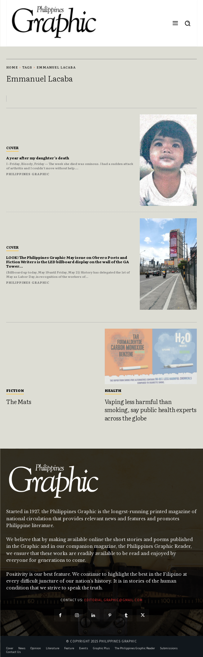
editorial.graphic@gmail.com (113, 600)
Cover (12, 147)
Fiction (15, 390)
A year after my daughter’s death (37, 158)
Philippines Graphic (28, 173)
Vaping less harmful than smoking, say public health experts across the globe (150, 409)
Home (12, 67)
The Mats (18, 401)
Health (113, 390)
